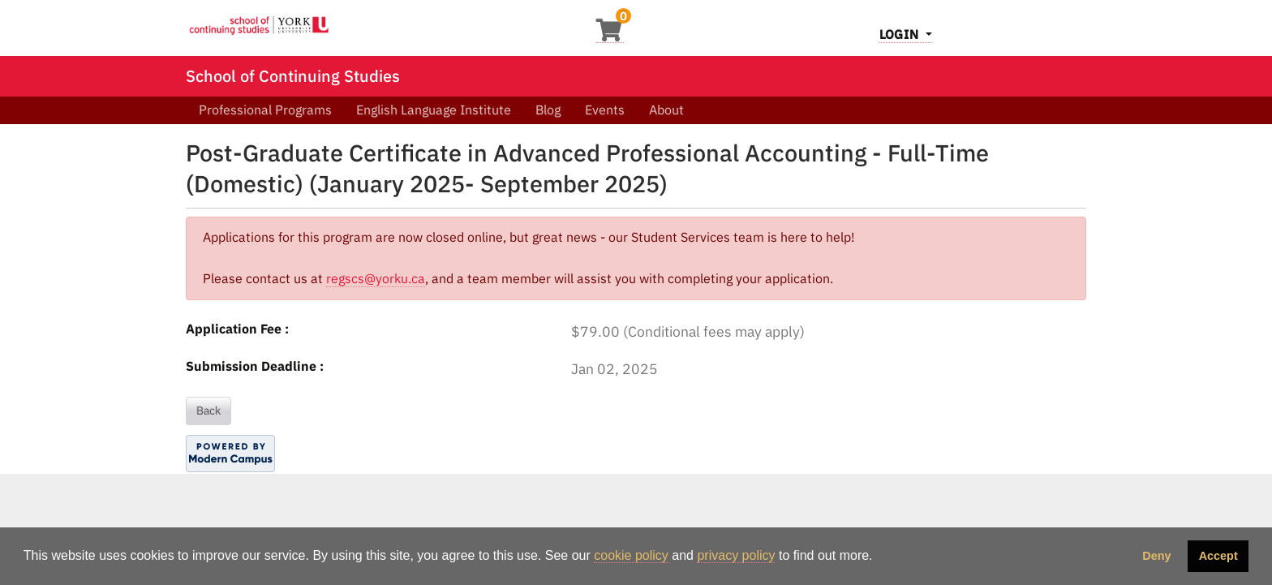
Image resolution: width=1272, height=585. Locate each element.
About (666, 109)
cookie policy (631, 555)
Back (208, 410)
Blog (548, 109)
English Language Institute (433, 109)
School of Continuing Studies (293, 76)
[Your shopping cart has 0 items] (610, 34)
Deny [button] (1156, 555)
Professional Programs (265, 109)
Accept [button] (1218, 555)
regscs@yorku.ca (375, 278)
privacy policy (736, 555)
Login (900, 34)
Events (605, 109)
